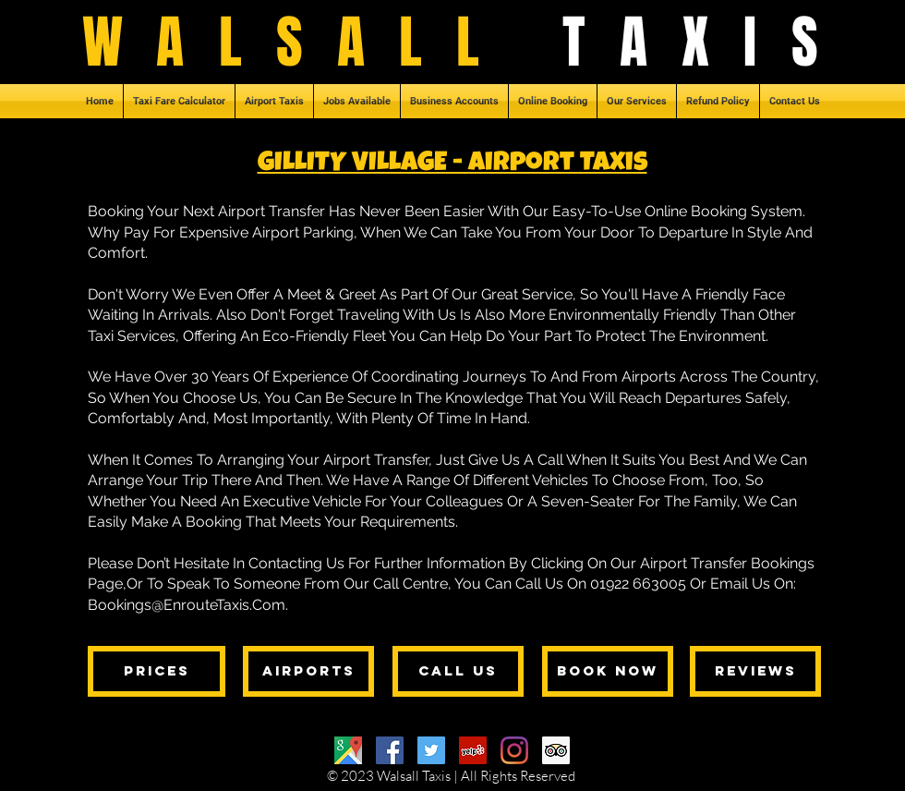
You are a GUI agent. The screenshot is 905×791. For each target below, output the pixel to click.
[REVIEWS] (755, 671)
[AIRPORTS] (308, 671)
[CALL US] (458, 671)
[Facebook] (390, 750)
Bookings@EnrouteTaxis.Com (186, 605)
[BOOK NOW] (607, 671)
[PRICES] (156, 671)
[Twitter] (431, 750)
